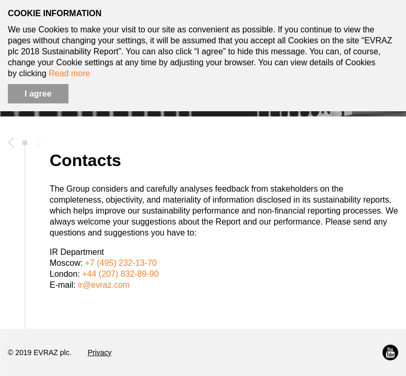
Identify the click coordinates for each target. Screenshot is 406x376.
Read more (69, 73)
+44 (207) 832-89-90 (120, 273)
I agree (38, 93)
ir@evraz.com (104, 284)
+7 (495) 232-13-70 (121, 262)
